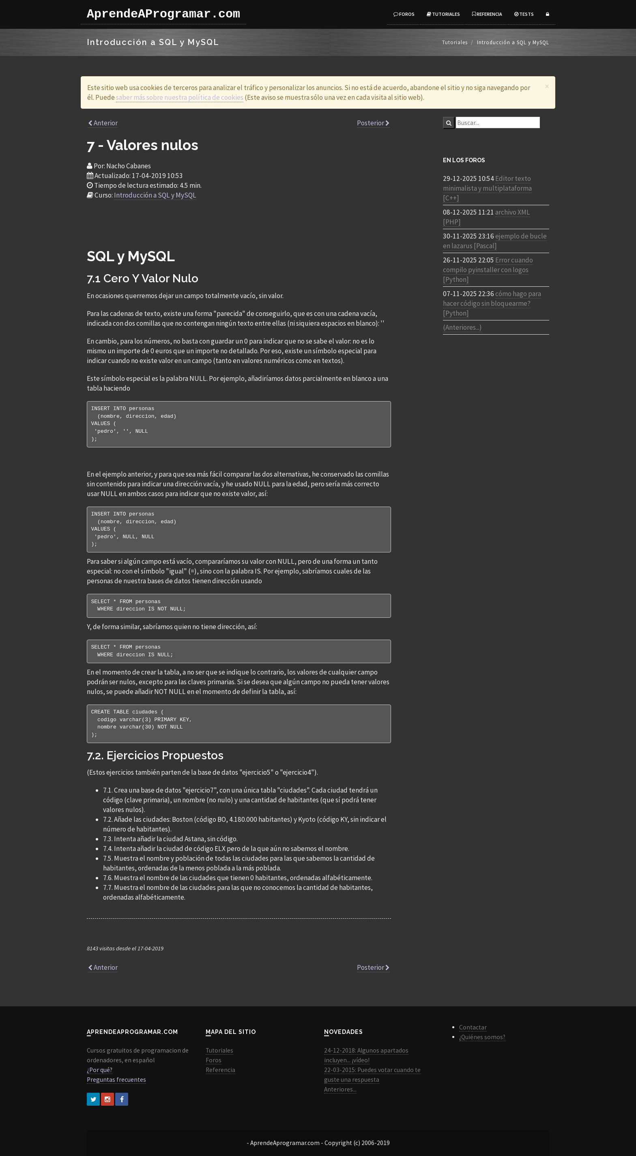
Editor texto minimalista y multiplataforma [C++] (487, 188)
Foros (404, 14)
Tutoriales (443, 14)
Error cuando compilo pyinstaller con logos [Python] (488, 270)
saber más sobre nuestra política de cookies (179, 97)
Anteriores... (340, 1089)
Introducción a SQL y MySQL (155, 195)
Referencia (487, 14)
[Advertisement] (239, 228)
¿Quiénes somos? (482, 1037)
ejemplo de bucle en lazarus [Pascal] (495, 241)
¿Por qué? (99, 1070)
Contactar (473, 1027)
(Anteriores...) (462, 327)
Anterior (103, 122)
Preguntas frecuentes (116, 1079)
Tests (524, 14)
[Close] (547, 86)
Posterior (373, 122)
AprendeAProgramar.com (163, 14)
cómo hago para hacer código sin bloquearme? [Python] (492, 303)
